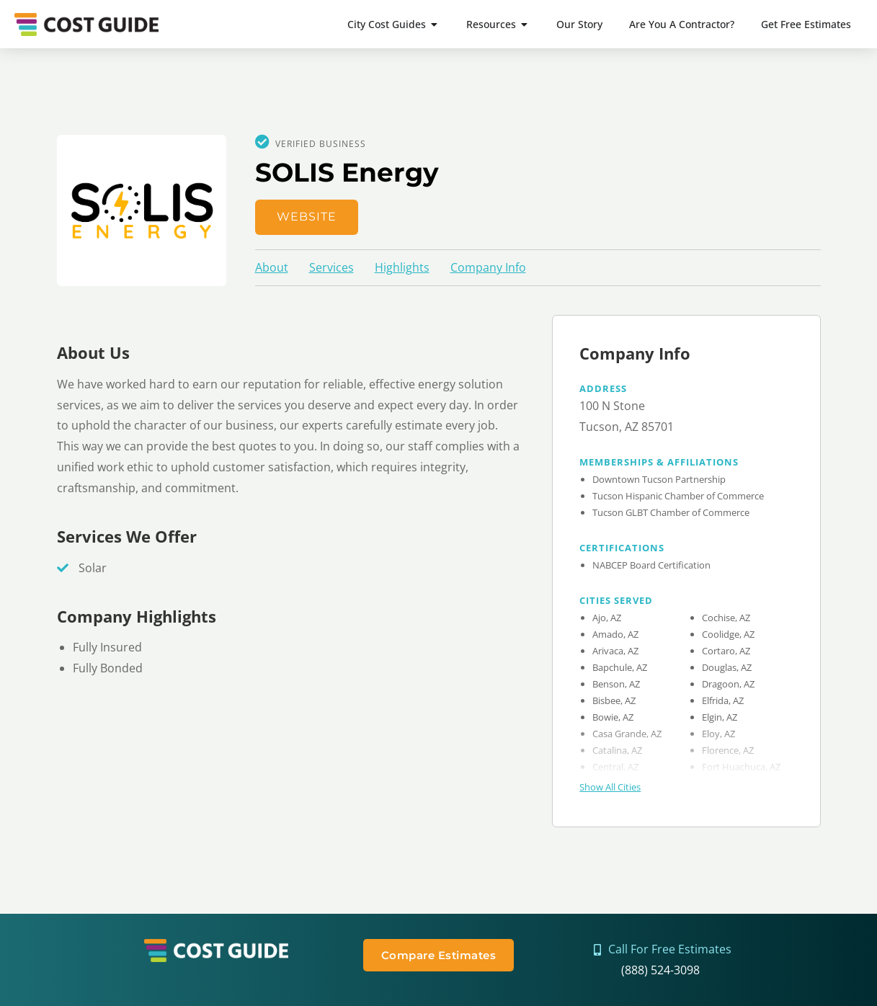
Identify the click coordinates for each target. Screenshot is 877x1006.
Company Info (488, 267)
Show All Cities (610, 786)
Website (307, 216)
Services (331, 267)
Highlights (402, 267)
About (271, 267)
